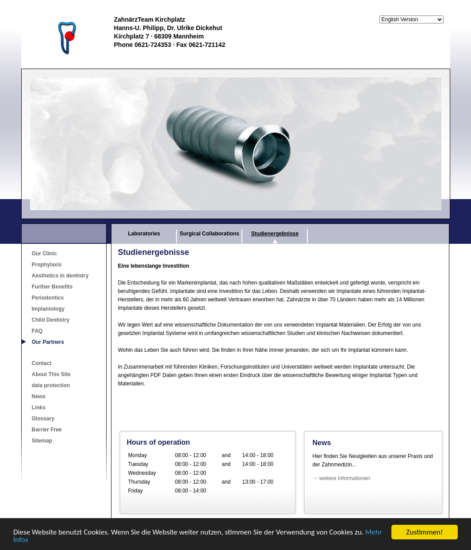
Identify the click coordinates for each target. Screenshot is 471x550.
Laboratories (144, 234)
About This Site (51, 374)
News (39, 396)
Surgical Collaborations (209, 234)
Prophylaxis (47, 265)
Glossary (43, 418)
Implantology (48, 309)
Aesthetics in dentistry (60, 276)
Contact (42, 363)
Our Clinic (44, 253)
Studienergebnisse (275, 234)
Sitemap (42, 441)
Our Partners (48, 342)
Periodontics (48, 298)
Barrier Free (47, 430)
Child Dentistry (50, 320)
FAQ (37, 331)
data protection (51, 385)
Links (39, 407)
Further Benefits (52, 287)
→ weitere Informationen (342, 478)
